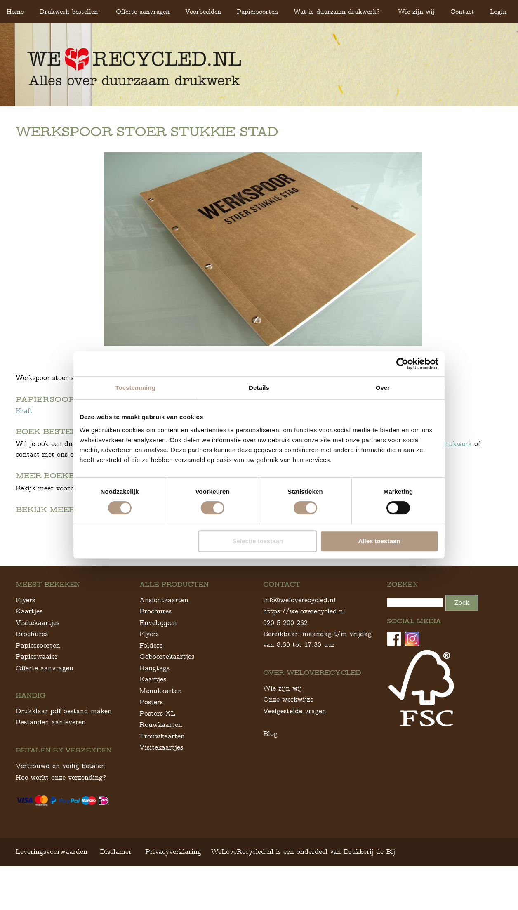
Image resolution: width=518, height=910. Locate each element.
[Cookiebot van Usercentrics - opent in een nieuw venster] (402, 364)
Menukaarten (160, 734)
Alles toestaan (379, 541)
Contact (462, 11)
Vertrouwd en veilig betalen (60, 810)
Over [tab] (383, 387)
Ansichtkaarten (163, 643)
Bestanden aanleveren (51, 766)
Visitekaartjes (37, 666)
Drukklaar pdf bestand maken (64, 754)
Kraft (24, 410)
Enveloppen (158, 666)
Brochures (32, 678)
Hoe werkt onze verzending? (61, 821)
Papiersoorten (257, 11)
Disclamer (116, 895)
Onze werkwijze (288, 743)
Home (15, 11)
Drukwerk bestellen (68, 11)
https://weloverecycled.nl (304, 655)
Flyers (25, 643)
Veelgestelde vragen (294, 754)
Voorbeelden (203, 11)
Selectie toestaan (258, 541)
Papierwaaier (37, 700)
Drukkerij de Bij (369, 895)
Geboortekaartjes (166, 700)
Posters (151, 746)
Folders (150, 689)
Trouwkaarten (162, 780)
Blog (270, 777)
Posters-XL (157, 757)
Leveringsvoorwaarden (51, 895)
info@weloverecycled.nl (299, 643)
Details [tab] (259, 387)
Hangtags (154, 712)
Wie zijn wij (416, 11)
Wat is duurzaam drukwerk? (337, 11)
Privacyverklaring (173, 895)
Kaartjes (29, 655)
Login (498, 11)
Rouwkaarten (160, 768)
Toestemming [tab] (135, 387)
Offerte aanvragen (143, 11)
